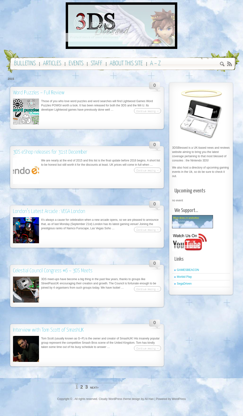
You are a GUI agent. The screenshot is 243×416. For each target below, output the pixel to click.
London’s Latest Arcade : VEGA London (49, 211)
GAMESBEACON (188, 270)
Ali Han (149, 399)
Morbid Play (184, 276)
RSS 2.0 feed (229, 64)
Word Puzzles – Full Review (39, 92)
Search (222, 65)
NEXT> (94, 387)
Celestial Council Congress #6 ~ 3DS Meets (52, 270)
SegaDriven (184, 283)
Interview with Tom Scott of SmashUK (48, 330)
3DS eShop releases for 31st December (50, 152)
